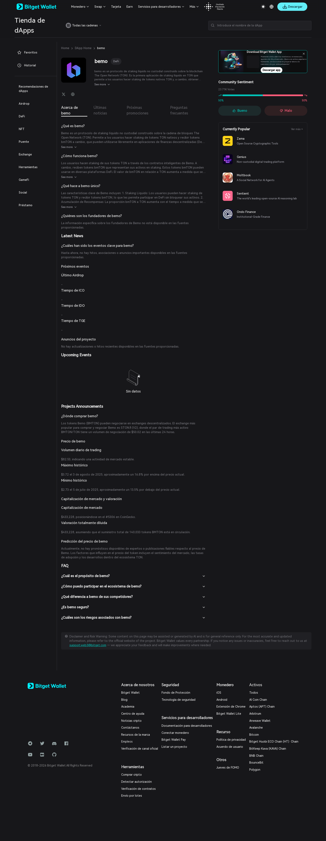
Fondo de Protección (176, 692)
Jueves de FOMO (227, 767)
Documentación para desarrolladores (187, 725)
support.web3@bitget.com (87, 645)
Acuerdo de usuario (229, 746)
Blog (124, 699)
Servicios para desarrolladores (159, 6)
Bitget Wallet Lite (228, 713)
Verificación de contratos (138, 788)
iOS (218, 692)
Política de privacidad (231, 739)
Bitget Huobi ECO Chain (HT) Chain (273, 741)
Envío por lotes (131, 795)
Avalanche (256, 727)
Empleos (127, 741)
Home (65, 48)
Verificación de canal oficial (139, 748)
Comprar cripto (131, 774)
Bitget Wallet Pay (174, 739)
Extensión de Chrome (231, 706)
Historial (26, 65)
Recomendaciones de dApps (33, 89)
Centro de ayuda (132, 713)
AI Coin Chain (258, 699)
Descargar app (271, 70)
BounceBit (256, 762)
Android (221, 699)
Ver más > (297, 129)
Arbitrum (255, 713)
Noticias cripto (131, 720)
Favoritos (27, 52)
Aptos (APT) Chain (262, 706)
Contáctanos (130, 727)
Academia (127, 706)
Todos (253, 692)
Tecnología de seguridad (178, 699)
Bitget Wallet (130, 692)
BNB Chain (256, 755)
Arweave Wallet (259, 720)
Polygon (254, 769)
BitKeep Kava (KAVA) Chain (267, 748)
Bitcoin (254, 734)
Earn (129, 6)
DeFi (116, 61)
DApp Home (83, 48)
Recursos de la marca (135, 734)
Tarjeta (116, 6)
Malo (286, 111)
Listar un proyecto (174, 746)
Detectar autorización (136, 781)
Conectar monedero (175, 732)
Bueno (239, 111)
